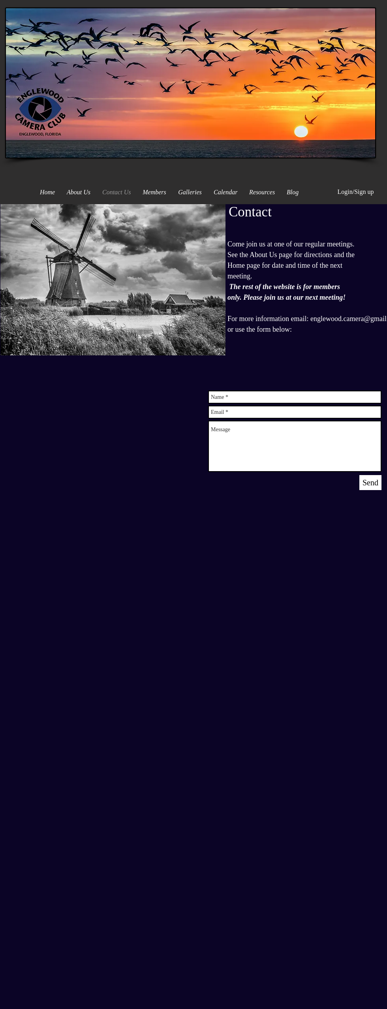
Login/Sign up (355, 191)
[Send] (370, 482)
